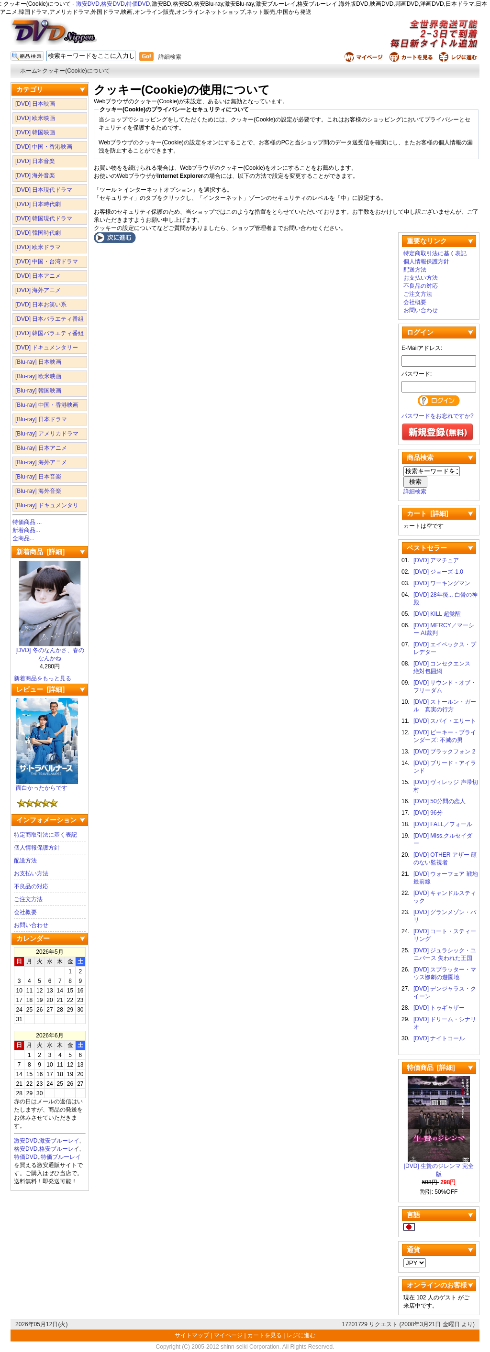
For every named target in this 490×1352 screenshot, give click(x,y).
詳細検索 (169, 57)
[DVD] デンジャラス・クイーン (444, 992)
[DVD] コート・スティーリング (444, 935)
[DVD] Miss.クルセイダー (442, 839)
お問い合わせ (31, 925)
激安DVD (88, 3)
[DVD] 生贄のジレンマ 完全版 (439, 1167)
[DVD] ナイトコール (439, 1038)
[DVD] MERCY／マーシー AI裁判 (443, 629)
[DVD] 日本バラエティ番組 (49, 319)
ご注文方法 (28, 899)
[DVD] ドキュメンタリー (46, 347)
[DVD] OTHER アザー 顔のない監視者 (445, 858)
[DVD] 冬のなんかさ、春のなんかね (49, 651)
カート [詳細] (427, 513)
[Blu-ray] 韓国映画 (38, 390)
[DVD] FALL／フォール (442, 824)
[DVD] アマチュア (436, 560)
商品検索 (420, 457)
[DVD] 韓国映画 (35, 132)
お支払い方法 (31, 873)
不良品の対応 (31, 886)
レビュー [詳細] (40, 689)
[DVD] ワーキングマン (441, 583)
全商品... (23, 538)
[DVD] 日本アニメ (38, 276)
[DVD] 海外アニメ (38, 290)
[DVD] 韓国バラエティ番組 (49, 333)
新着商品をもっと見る (42, 678)
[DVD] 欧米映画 (35, 118)
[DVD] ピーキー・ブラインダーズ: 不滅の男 (444, 736)
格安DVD (112, 3)
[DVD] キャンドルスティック (444, 897)
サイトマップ (193, 1335)
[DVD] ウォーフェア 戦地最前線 (445, 878)
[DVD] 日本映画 (35, 103)
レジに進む (301, 1335)
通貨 (413, 1250)
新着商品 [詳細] (40, 552)
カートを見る (264, 1335)
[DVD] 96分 (428, 812)
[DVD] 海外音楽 (35, 175)
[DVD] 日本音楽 (35, 161)
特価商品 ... (27, 522)
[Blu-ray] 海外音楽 (38, 491)
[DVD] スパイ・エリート (444, 721)
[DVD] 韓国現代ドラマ (43, 218)
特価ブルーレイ (61, 1157)
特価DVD (138, 3)
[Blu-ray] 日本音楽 (38, 476)
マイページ (228, 1335)
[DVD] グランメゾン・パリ (444, 916)
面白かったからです (47, 785)
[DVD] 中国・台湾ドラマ (46, 261)
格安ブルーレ (56, 1148)
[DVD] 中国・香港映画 (43, 146)
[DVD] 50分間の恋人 (439, 801)
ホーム (28, 70)
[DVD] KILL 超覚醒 (437, 614)
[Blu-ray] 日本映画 (38, 362)
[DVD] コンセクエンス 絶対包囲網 (444, 667)
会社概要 (25, 912)
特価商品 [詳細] (431, 1067)
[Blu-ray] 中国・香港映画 (46, 405)
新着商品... (26, 530)
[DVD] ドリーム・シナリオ (444, 1023)
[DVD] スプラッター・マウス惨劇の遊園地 (444, 973)
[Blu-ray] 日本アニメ (41, 448)
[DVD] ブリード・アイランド (444, 767)
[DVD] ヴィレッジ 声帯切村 (445, 786)
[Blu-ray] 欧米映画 (38, 376)
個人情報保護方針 (37, 847)
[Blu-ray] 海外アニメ (41, 462)
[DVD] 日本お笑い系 (41, 304)
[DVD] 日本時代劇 (38, 204)
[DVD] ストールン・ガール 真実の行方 (444, 705)
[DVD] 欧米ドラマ (38, 247)
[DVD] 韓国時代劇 (38, 232)
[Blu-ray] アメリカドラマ (46, 433)
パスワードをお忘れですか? (437, 416)
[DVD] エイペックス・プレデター (444, 648)
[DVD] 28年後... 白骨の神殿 (445, 598)
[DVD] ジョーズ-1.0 (438, 571)
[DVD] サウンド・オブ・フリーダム (444, 686)
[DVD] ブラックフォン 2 (444, 751)
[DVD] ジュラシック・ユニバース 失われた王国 (444, 954)
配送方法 (25, 860)
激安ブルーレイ (59, 1140)
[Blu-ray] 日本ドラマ (41, 419)
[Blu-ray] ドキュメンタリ (46, 505)
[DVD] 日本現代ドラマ (43, 189)
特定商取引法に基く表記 (45, 834)
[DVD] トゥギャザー (439, 1007)
